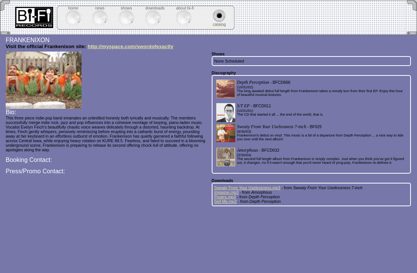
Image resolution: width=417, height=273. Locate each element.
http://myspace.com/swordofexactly (130, 46)
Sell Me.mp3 (225, 201)
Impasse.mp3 (226, 192)
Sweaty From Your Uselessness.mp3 (247, 187)
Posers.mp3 (225, 197)
